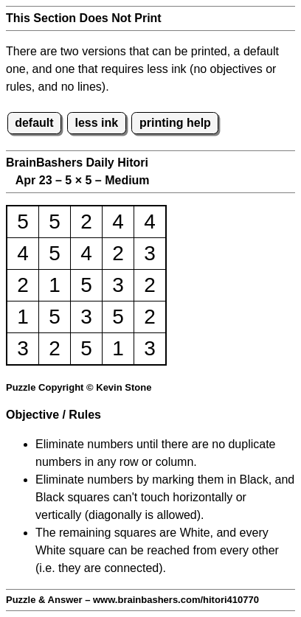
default (34, 122)
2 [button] (86, 221)
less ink (96, 122)
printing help (175, 122)
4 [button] (118, 221)
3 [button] (150, 253)
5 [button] (23, 221)
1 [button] (54, 284)
